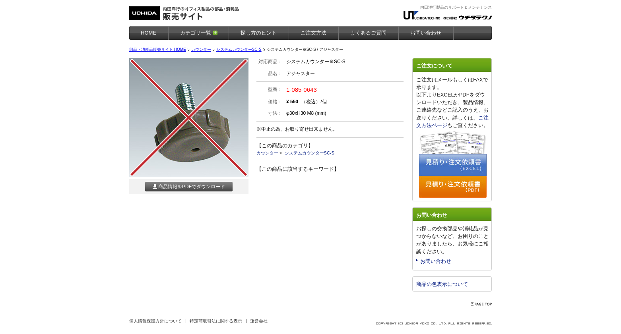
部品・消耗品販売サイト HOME (157, 49)
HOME (148, 33)
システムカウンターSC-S (239, 49)
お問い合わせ (435, 261)
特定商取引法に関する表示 (216, 321)
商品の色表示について (442, 284)
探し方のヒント (259, 33)
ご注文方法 (313, 33)
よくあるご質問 (368, 33)
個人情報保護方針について (155, 321)
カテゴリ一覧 (195, 33)
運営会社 (259, 321)
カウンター (201, 49)
